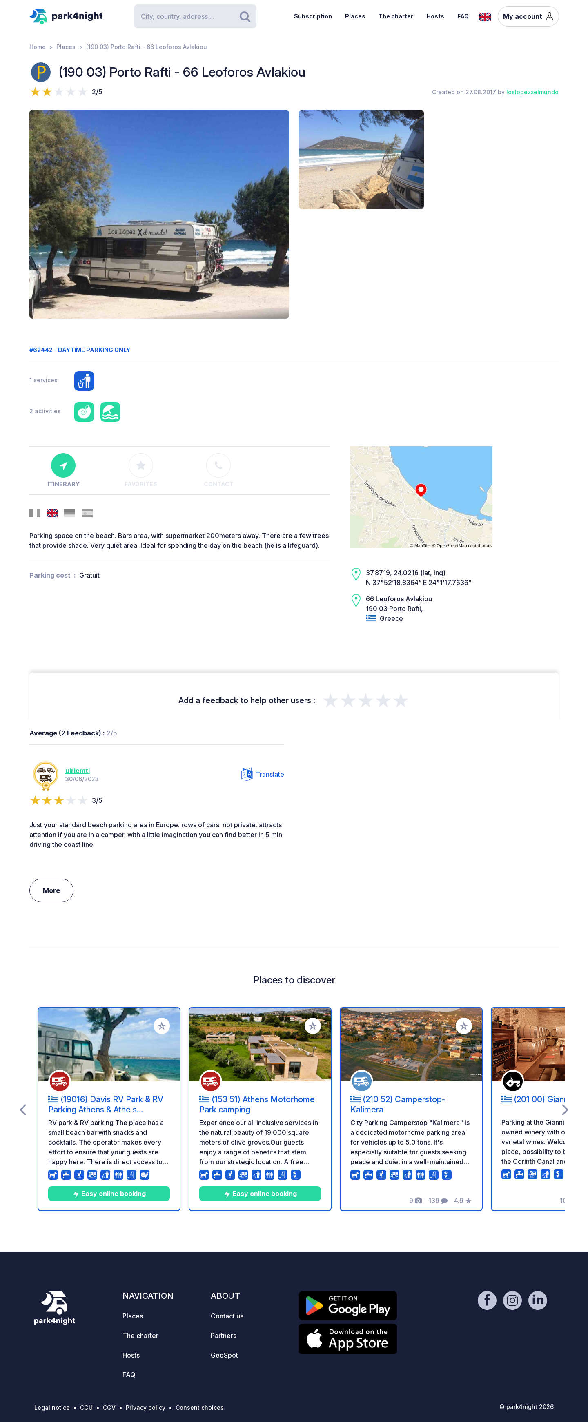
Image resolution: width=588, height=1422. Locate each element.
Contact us (227, 1316)
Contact (219, 470)
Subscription (313, 16)
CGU (86, 1407)
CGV (109, 1407)
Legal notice (52, 1407)
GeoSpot (224, 1355)
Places (355, 16)
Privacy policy (145, 1407)
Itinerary (63, 470)
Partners (223, 1335)
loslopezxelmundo (532, 92)
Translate (262, 774)
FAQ (463, 16)
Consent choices (200, 1407)
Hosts (435, 16)
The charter (396, 16)
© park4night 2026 (526, 1406)
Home (37, 46)
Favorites (141, 470)
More (51, 890)
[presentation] (22, 1109)
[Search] (195, 16)
